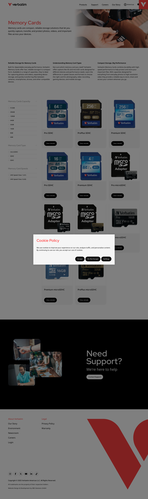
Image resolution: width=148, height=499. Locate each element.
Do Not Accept (92, 259)
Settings (106, 259)
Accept (80, 259)
